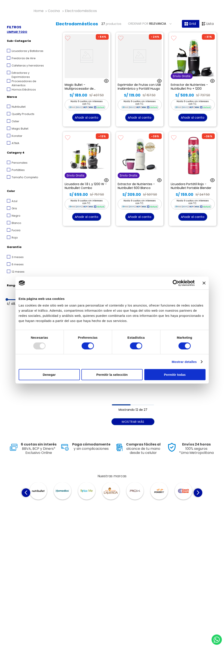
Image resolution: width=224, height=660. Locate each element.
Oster (15, 121)
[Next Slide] (198, 492)
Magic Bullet (20, 129)
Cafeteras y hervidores (28, 65)
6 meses (18, 264)
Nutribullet (19, 107)
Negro (16, 216)
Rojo (15, 238)
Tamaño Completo (25, 177)
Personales (19, 163)
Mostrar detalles (184, 361)
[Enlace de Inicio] (38, 11)
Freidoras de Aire (24, 58)
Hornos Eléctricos (24, 90)
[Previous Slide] (26, 492)
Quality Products (23, 114)
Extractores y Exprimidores (21, 75)
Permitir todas (175, 374)
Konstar (17, 136)
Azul (14, 201)
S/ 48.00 (13, 303)
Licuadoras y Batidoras (27, 51)
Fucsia (16, 230)
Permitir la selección (112, 374)
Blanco (16, 223)
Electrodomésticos (81, 11)
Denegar (49, 374)
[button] (27, 41)
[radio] (190, 24)
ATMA (15, 143)
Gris (14, 208)
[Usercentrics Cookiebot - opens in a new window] (176, 283)
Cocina (54, 11)
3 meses (18, 257)
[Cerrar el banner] (204, 282)
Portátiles (18, 170)
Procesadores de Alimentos (24, 83)
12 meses (18, 272)
